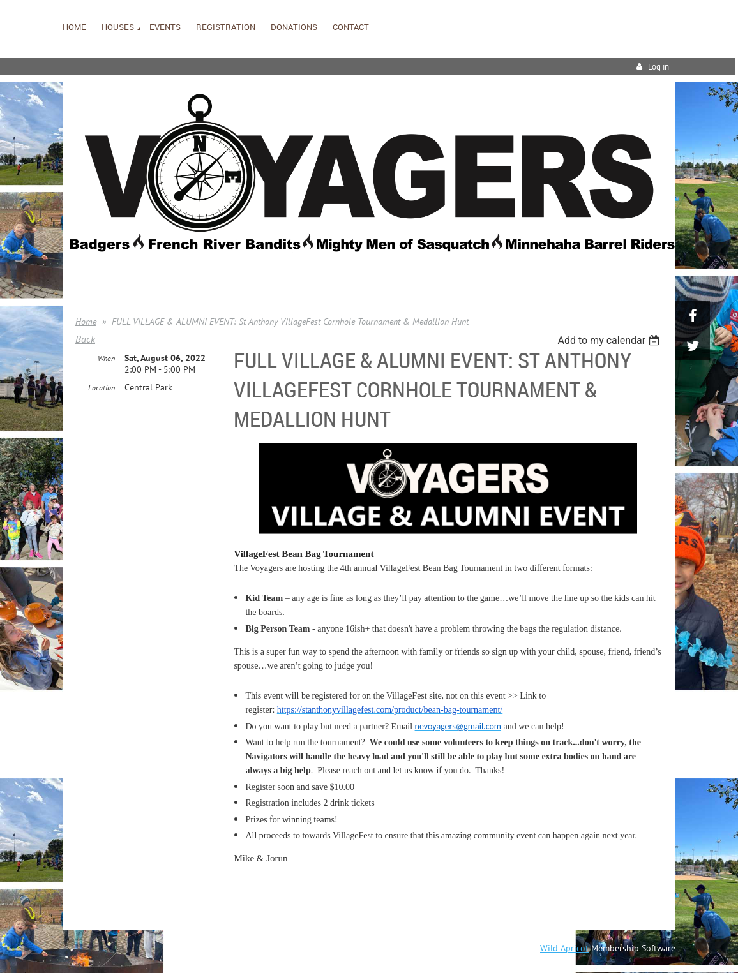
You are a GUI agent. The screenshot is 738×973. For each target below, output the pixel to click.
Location (101, 387)
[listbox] (610, 340)
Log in (658, 66)
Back (85, 338)
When (106, 358)
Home (85, 321)
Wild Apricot (564, 948)
